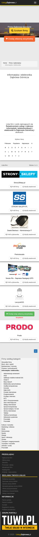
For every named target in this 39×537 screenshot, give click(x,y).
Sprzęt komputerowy (10, 407)
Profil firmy (14, 187)
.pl (9, 3)
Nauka (4, 433)
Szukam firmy (19, 30)
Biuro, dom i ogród (7, 364)
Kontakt (4, 505)
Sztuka (4, 439)
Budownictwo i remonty (9, 366)
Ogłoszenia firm (7, 458)
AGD (5, 375)
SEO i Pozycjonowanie (11, 400)
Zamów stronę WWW (9, 484)
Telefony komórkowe (10, 415)
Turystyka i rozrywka (8, 443)
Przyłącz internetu (9, 396)
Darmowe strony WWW (9, 481)
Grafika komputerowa (10, 386)
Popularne (16, 143)
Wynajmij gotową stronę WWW (12, 486)
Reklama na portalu (8, 479)
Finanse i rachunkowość (9, 368)
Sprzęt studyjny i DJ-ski (11, 409)
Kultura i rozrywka (7, 425)
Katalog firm (6, 470)
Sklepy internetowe (10, 404)
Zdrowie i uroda (7, 445)
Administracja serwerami (11, 373)
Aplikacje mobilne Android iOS (13, 378)
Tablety (6, 413)
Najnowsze (25, 143)
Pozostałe (7, 419)
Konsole (6, 388)
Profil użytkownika (12, 234)
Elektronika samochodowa (12, 384)
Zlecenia (5, 462)
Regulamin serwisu (8, 507)
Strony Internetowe (10, 411)
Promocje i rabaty (7, 465)
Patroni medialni (7, 502)
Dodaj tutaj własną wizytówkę (19, 314)
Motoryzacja (5, 431)
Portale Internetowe (10, 392)
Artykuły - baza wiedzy (9, 472)
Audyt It (6, 380)
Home (5, 63)
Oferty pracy (6, 460)
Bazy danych (8, 382)
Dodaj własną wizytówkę (19, 38)
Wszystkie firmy (7, 362)
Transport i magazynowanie (10, 441)
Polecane (8, 143)
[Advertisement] (19, 101)
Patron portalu (6, 500)
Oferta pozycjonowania (9, 488)
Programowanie (9, 394)
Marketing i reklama (8, 427)
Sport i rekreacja (7, 437)
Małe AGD (7, 390)
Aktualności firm (7, 467)
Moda (3, 429)
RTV (5, 398)
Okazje (4, 435)
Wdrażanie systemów (10, 417)
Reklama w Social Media (10, 491)
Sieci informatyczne (10, 402)
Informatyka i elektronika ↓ (11, 370)
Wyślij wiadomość (29, 187)
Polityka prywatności (8, 509)
